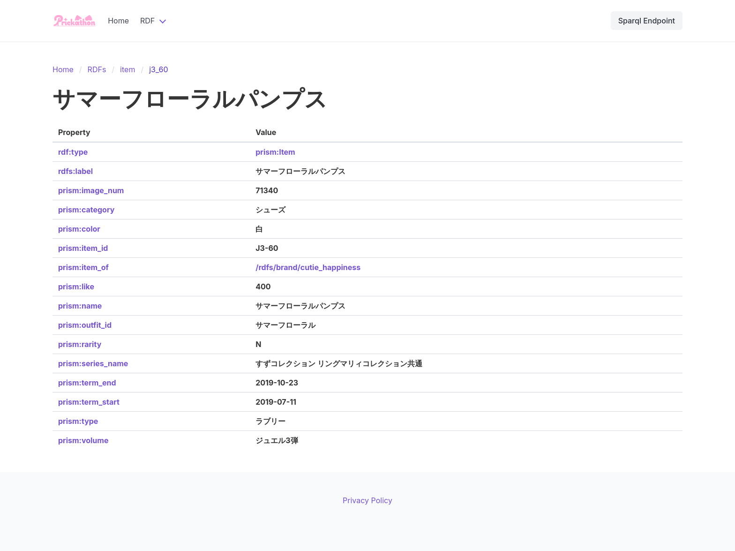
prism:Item (275, 152)
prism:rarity (79, 344)
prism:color (79, 229)
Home (118, 20)
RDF (147, 20)
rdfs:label (75, 171)
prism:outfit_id (85, 325)
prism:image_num (91, 190)
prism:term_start (89, 402)
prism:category (86, 209)
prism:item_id (83, 248)
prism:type (78, 421)
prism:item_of (83, 267)
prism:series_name (93, 363)
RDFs (97, 69)
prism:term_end (87, 382)
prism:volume (83, 440)
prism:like (76, 286)
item (127, 69)
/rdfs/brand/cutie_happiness (307, 267)
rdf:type (73, 152)
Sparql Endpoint (646, 20)
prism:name (80, 305)
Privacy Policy (367, 500)
